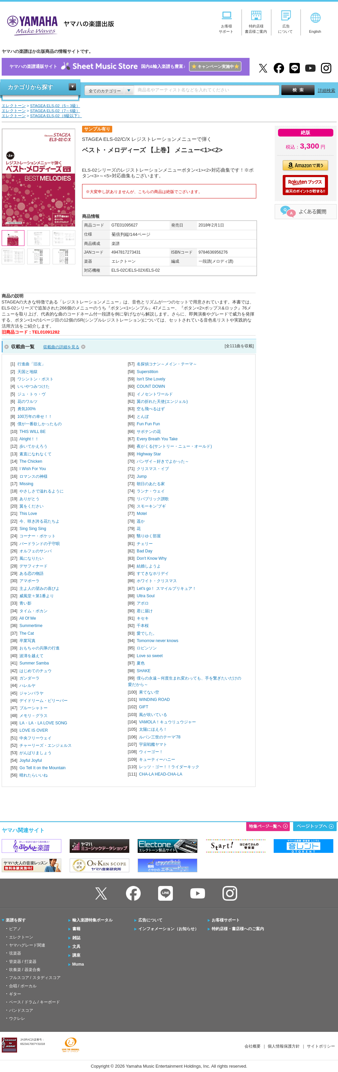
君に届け (145, 611)
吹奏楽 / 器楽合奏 (25, 969)
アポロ (143, 603)
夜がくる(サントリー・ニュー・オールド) (174, 446)
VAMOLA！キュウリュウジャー (167, 722)
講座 (76, 955)
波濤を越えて (31, 655)
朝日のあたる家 (151, 483)
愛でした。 (147, 633)
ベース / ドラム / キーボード (34, 1002)
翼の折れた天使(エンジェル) (162, 401)
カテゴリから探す (30, 87)
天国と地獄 (27, 371)
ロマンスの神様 (33, 476)
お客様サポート (226, 920)
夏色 (141, 663)
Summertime (30, 625)
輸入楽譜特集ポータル (92, 920)
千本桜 (143, 625)
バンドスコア (21, 1010)
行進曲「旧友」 (31, 364)
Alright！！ (29, 439)
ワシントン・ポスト (35, 379)
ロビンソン (147, 648)
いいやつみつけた (33, 386)
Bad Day (144, 551)
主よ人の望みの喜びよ (39, 588)
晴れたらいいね (33, 775)
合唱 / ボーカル (23, 986)
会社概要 (253, 1046)
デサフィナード (33, 566)
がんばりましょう (35, 752)
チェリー (145, 543)
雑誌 (76, 937)
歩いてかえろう (33, 446)
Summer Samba (34, 663)
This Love (28, 513)
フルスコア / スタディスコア (35, 977)
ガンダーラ (29, 678)
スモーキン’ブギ (151, 506)
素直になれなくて (35, 454)
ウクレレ (17, 1018)
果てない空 (149, 692)
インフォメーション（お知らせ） (168, 928)
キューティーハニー (157, 759)
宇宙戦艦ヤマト (153, 744)
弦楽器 (15, 953)
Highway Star (149, 454)
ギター (15, 994)
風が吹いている (153, 714)
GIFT (143, 707)
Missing (26, 483)
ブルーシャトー (33, 708)
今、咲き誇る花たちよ (39, 521)
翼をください (31, 506)
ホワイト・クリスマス (157, 580)
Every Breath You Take (157, 439)
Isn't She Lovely (151, 379)
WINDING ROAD (154, 699)
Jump (142, 476)
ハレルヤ (27, 685)
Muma (78, 964)
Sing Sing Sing (32, 528)
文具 (76, 946)
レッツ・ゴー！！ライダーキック (169, 767)
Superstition (147, 371)
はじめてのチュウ (35, 670)
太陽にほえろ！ (153, 729)
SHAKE (143, 670)
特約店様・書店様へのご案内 (238, 928)
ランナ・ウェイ (151, 491)
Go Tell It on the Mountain (42, 768)
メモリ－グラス (33, 715)
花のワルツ (27, 401)
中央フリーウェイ (35, 738)
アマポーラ (29, 580)
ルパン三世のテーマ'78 (160, 737)
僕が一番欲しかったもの (39, 424)
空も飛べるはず (151, 409)
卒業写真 (27, 640)
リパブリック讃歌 (153, 499)
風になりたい (31, 558)
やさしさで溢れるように (41, 491)
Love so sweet (149, 655)
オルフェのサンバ (35, 551)
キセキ (143, 618)
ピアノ (15, 928)
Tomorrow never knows (157, 640)
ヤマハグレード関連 (27, 945)
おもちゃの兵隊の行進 (39, 648)
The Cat (26, 633)
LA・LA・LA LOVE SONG (43, 723)
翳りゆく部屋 (149, 536)
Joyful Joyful (30, 760)
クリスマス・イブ (153, 468)
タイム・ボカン (33, 611)
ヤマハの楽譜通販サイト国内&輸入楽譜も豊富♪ (125, 67)
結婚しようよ (149, 566)
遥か (141, 521)
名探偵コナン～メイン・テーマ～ (167, 364)
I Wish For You (32, 468)
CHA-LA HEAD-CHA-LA (160, 774)
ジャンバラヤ (31, 693)
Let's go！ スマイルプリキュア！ (166, 588)
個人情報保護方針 (284, 1046)
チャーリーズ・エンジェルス (45, 745)
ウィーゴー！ (151, 751)
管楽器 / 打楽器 (23, 961)
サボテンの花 (149, 431)
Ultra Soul (145, 596)
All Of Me (27, 618)
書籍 (76, 928)
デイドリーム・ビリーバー (43, 700)
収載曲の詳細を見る (61, 347)
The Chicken (30, 461)
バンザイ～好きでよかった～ (163, 461)
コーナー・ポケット (37, 536)
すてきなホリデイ (153, 573)
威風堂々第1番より (36, 596)
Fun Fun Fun (148, 424)
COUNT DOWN (151, 386)
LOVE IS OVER (33, 730)
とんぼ (143, 416)
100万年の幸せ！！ (34, 416)
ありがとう (29, 499)
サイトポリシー (321, 1046)
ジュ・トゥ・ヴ (31, 394)
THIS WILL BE (32, 431)
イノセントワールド (155, 394)
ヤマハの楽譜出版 (59, 24)
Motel (142, 513)
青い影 (25, 603)
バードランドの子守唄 (39, 543)
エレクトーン (21, 937)
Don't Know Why (151, 558)
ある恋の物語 (31, 573)
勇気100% (26, 409)
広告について (150, 920)
